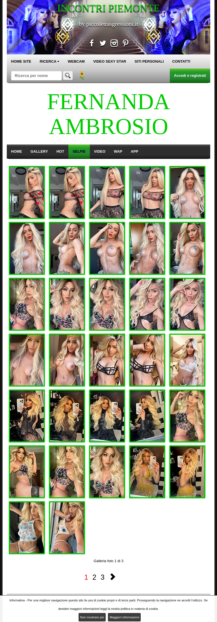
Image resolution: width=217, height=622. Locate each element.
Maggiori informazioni (124, 617)
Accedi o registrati (190, 75)
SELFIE (79, 151)
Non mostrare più (92, 617)
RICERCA (49, 61)
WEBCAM (76, 61)
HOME (16, 151)
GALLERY (39, 151)
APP (134, 151)
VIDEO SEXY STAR (109, 61)
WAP (118, 151)
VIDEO (99, 151)
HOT (60, 151)
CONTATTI (181, 61)
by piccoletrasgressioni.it (108, 24)
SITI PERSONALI (149, 61)
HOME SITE (21, 61)
